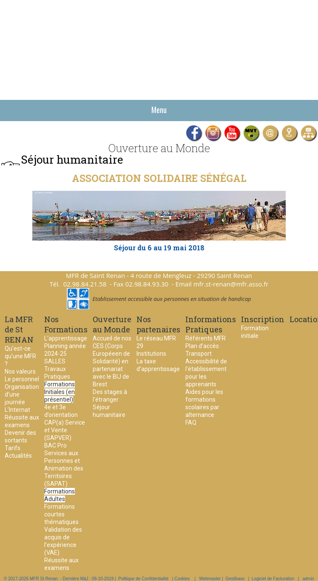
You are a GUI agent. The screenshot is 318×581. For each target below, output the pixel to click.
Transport (198, 353)
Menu (159, 109)
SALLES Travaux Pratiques (57, 369)
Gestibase (234, 578)
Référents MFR (205, 338)
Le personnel (22, 379)
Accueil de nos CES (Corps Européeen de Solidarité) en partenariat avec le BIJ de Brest (112, 361)
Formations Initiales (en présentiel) (59, 392)
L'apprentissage (65, 338)
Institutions (151, 353)
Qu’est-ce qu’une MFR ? (20, 356)
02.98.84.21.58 (85, 284)
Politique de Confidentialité (143, 578)
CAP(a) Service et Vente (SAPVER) (64, 430)
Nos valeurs (20, 371)
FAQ (190, 422)
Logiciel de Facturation (273, 578)
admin (308, 578)
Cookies (182, 578)
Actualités (18, 455)
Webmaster (210, 578)
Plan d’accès (202, 346)
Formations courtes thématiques (61, 514)
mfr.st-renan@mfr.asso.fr (231, 284)
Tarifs (12, 448)
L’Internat (17, 409)
